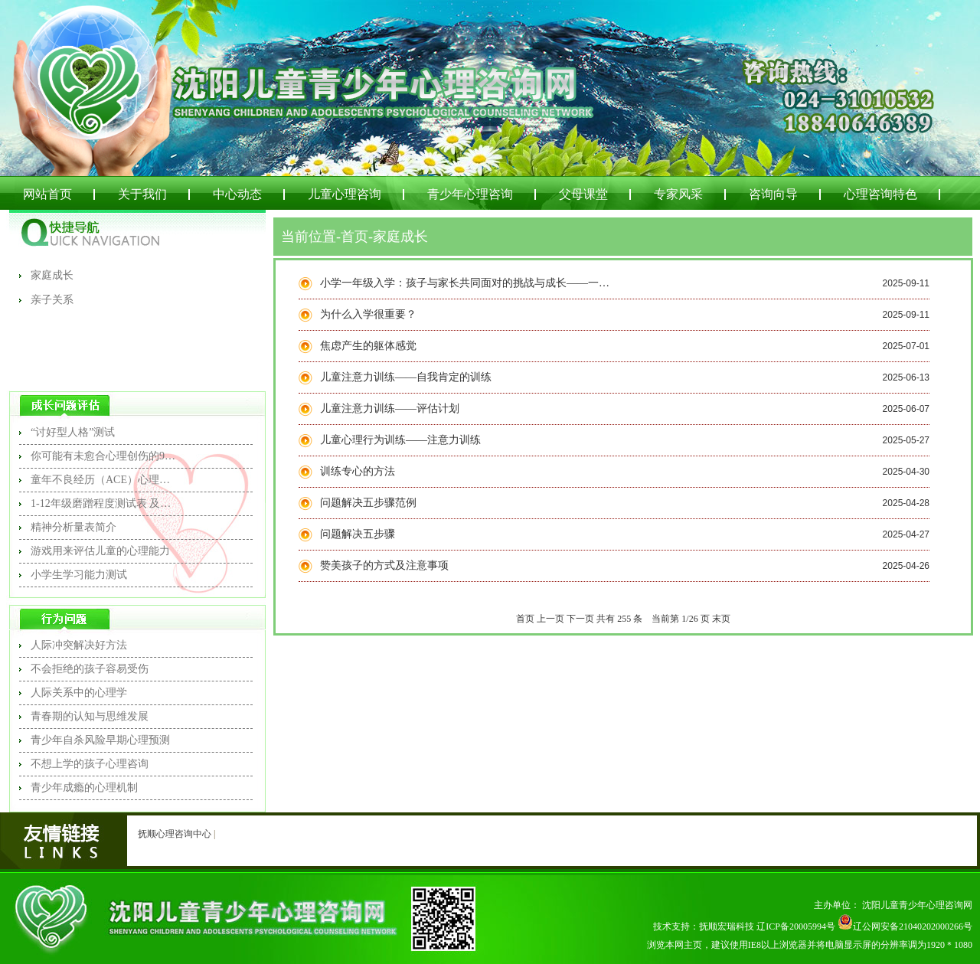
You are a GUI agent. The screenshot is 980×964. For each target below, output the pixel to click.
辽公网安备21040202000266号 (905, 926)
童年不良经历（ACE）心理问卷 (103, 479)
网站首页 (47, 194)
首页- (357, 236)
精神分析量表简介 (73, 527)
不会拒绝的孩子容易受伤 (90, 669)
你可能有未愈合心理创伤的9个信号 (103, 456)
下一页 (580, 618)
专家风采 (678, 194)
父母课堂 (583, 194)
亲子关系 (52, 300)
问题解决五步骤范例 (368, 502)
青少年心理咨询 (470, 194)
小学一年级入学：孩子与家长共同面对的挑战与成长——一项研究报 (465, 283)
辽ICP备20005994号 (795, 926)
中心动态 (237, 194)
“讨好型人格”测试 (73, 432)
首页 (525, 618)
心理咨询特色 (880, 194)
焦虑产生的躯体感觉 (368, 345)
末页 (721, 618)
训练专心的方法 (357, 471)
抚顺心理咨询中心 (174, 833)
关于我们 (142, 194)
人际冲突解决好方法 (79, 645)
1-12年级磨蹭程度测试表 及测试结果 (103, 503)
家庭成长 (52, 275)
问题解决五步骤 (357, 534)
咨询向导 (773, 194)
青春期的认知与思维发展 (90, 716)
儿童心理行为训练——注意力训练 (400, 440)
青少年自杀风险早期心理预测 (100, 740)
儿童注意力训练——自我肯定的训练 (406, 377)
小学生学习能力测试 (79, 574)
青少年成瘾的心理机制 (84, 787)
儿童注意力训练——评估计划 (389, 408)
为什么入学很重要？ (368, 314)
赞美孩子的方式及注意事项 (384, 565)
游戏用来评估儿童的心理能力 (100, 551)
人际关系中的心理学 (79, 692)
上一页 (550, 618)
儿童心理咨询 (344, 194)
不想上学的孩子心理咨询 (90, 764)
